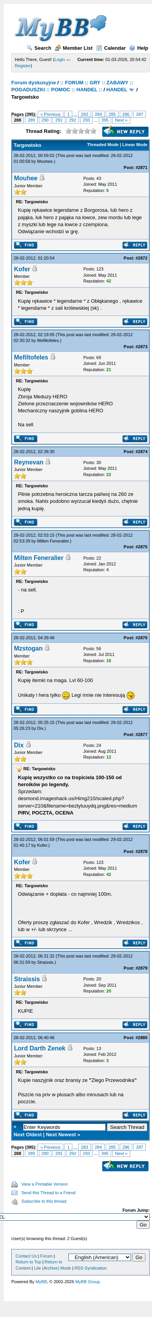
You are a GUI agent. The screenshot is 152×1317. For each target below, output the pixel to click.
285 (111, 114)
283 (84, 114)
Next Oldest (28, 1134)
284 (98, 114)
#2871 (142, 167)
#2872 (142, 258)
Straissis (45, 962)
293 (86, 120)
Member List (74, 48)
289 (31, 120)
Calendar (111, 48)
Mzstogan (28, 648)
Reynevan (29, 462)
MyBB (41, 1281)
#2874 (142, 451)
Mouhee (45, 161)
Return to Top (28, 1261)
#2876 (142, 637)
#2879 (142, 968)
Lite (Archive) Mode (52, 1268)
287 (139, 114)
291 (58, 120)
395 (104, 120)
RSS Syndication (91, 1268)
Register (23, 65)
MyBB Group (87, 1281)
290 (45, 120)
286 (125, 114)
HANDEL (117, 89)
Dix (40, 728)
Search (38, 48)
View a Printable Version (44, 1184)
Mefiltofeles (48, 340)
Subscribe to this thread (43, 1201)
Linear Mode (134, 144)
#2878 (142, 851)
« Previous (50, 114)
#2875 (142, 546)
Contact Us (26, 1256)
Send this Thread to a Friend (48, 1192)
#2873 (142, 346)
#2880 (142, 1037)
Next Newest (61, 1134)
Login (59, 59)
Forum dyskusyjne (33, 82)
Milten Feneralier (53, 541)
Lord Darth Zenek (39, 1048)
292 (72, 120)
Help (138, 48)
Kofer (22, 269)
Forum (46, 1256)
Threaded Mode (103, 144)
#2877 (142, 734)
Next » (121, 120)
